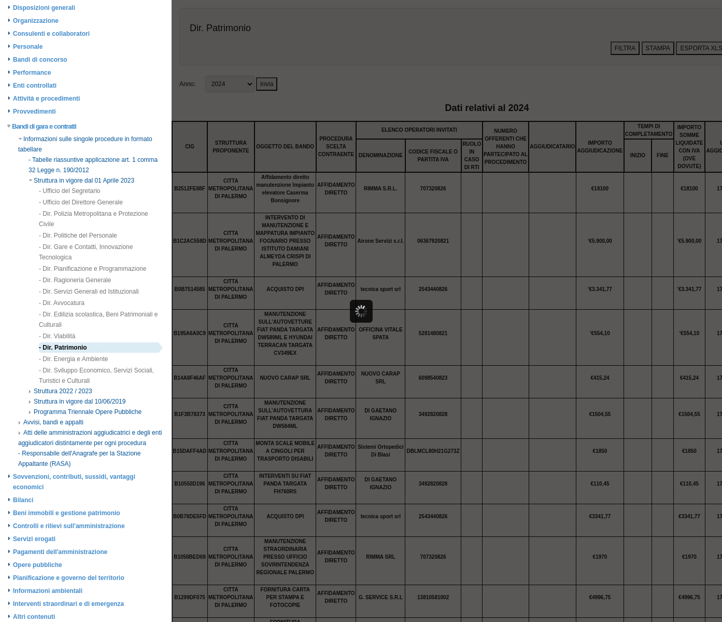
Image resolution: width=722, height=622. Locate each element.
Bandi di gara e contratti (42, 126)
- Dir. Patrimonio (63, 347)
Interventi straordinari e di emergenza (68, 603)
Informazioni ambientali (47, 591)
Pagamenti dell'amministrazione (60, 552)
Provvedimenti (34, 111)
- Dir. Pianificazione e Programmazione (92, 268)
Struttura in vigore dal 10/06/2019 (77, 401)
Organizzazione (36, 20)
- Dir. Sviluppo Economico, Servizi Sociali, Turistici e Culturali (96, 375)
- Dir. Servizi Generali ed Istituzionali (89, 291)
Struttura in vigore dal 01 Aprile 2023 (81, 180)
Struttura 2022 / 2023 (60, 391)
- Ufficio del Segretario (70, 191)
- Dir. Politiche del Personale (78, 235)
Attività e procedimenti (46, 98)
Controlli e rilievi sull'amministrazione (69, 526)
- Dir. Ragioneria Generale (75, 280)
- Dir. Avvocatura (61, 303)
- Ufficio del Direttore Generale (81, 202)
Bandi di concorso (40, 59)
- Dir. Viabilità (57, 336)
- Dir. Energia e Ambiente (73, 359)
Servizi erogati (34, 539)
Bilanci (23, 500)
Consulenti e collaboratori (51, 33)
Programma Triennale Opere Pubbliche (85, 412)
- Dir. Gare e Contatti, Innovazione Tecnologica (86, 252)
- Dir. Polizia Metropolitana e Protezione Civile (93, 219)
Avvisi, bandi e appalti (50, 422)
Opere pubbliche (37, 565)
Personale (28, 46)
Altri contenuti (34, 616)
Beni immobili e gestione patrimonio (66, 513)
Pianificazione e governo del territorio (68, 578)
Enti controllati (34, 85)
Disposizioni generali (44, 7)
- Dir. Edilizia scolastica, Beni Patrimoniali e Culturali (98, 319)
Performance (32, 72)
